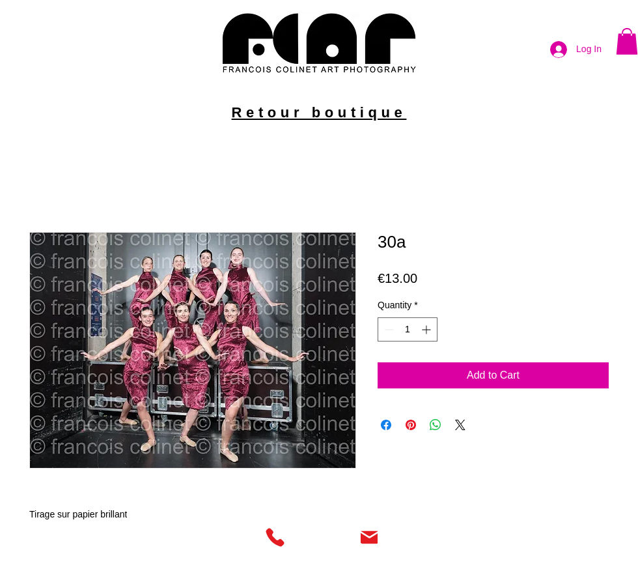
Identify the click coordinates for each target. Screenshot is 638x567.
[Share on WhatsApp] (435, 425)
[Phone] (274, 537)
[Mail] (369, 537)
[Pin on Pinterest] (411, 425)
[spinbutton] (407, 329)
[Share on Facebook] (386, 425)
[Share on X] (460, 425)
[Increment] (427, 329)
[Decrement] (388, 329)
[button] (627, 41)
